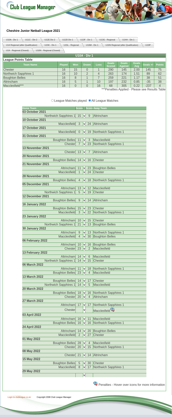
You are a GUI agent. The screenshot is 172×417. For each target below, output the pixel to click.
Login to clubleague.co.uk (19, 397)
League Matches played (70, 100)
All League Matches (105, 100)
